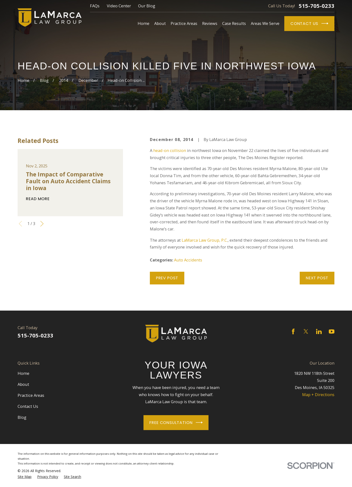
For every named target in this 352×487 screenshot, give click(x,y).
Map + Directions (318, 394)
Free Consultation (175, 422)
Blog (22, 417)
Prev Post (167, 278)
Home (23, 373)
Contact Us (309, 23)
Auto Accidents (188, 260)
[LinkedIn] (319, 331)
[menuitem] (25, 477)
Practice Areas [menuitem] (184, 23)
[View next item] (42, 224)
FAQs (94, 6)
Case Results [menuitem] (234, 23)
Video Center (119, 6)
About (23, 384)
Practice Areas (31, 395)
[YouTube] (331, 331)
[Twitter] (306, 331)
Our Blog (146, 6)
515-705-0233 (316, 6)
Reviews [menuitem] (209, 23)
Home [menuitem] (143, 23)
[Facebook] (293, 331)
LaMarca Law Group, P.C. (205, 240)
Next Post (317, 278)
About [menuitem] (160, 23)
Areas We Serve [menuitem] (265, 23)
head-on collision (169, 150)
